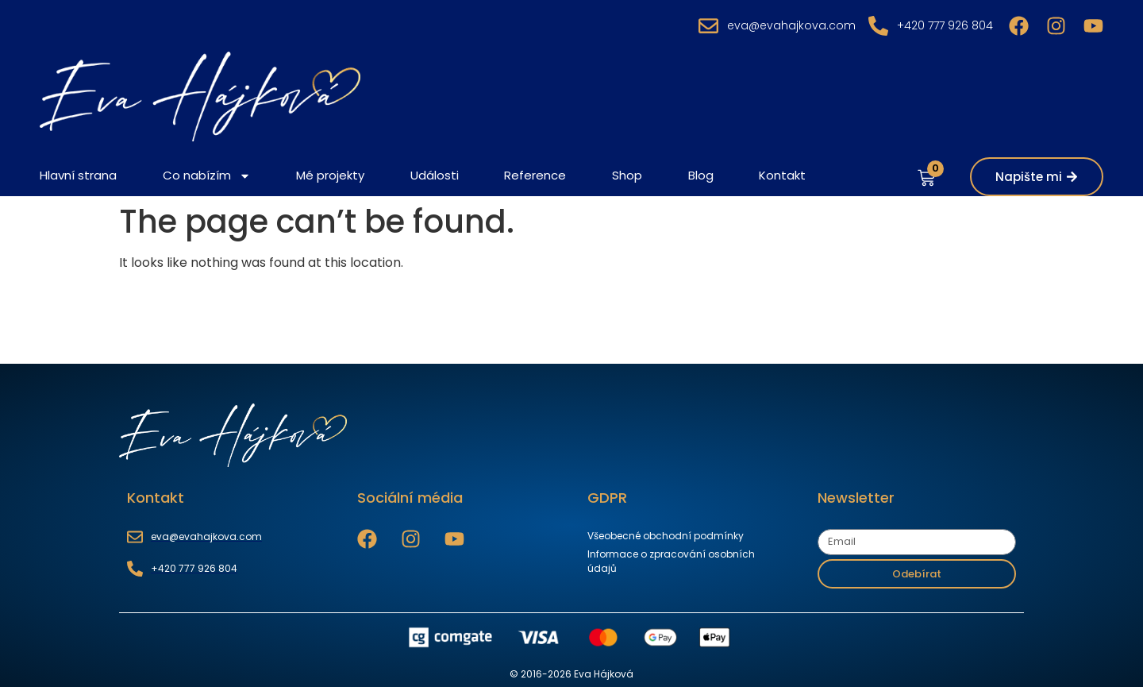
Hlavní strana (78, 175)
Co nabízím (207, 176)
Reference (535, 175)
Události (434, 175)
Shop (627, 175)
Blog (701, 175)
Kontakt (782, 175)
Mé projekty (330, 175)
